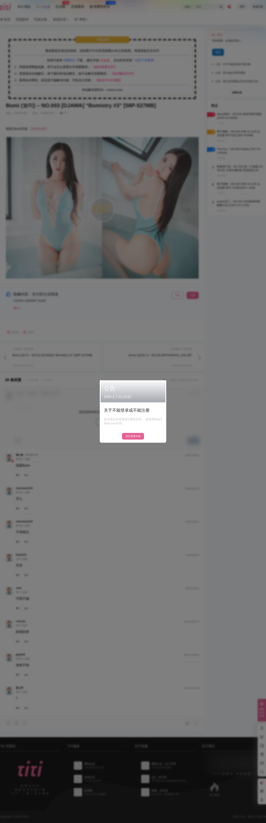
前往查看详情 (133, 436)
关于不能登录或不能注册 (127, 410)
